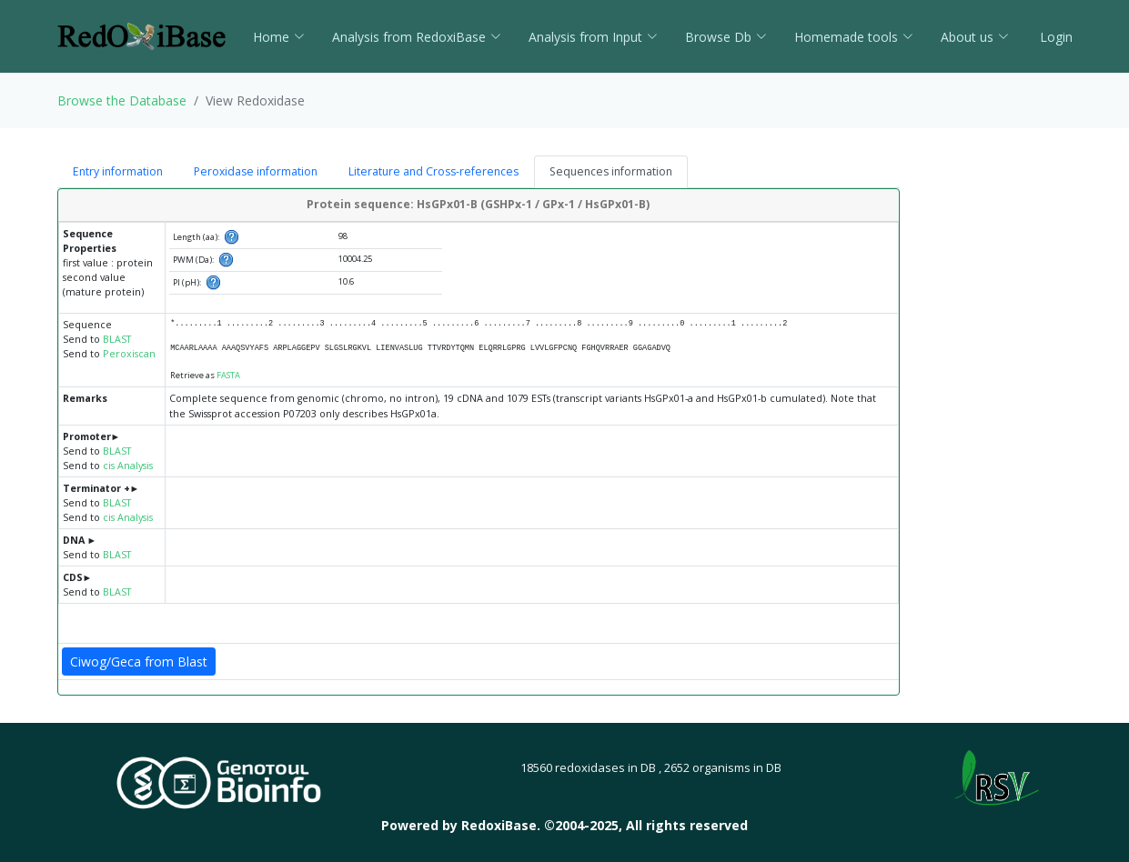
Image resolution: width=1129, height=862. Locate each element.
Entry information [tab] (118, 171)
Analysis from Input (593, 36)
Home (279, 36)
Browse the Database (121, 100)
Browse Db (726, 36)
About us (975, 36)
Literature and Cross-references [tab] (433, 171)
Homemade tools (853, 36)
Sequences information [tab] (610, 171)
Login (1054, 36)
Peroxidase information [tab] (256, 171)
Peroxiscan (129, 353)
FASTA (228, 375)
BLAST (117, 339)
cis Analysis (128, 465)
